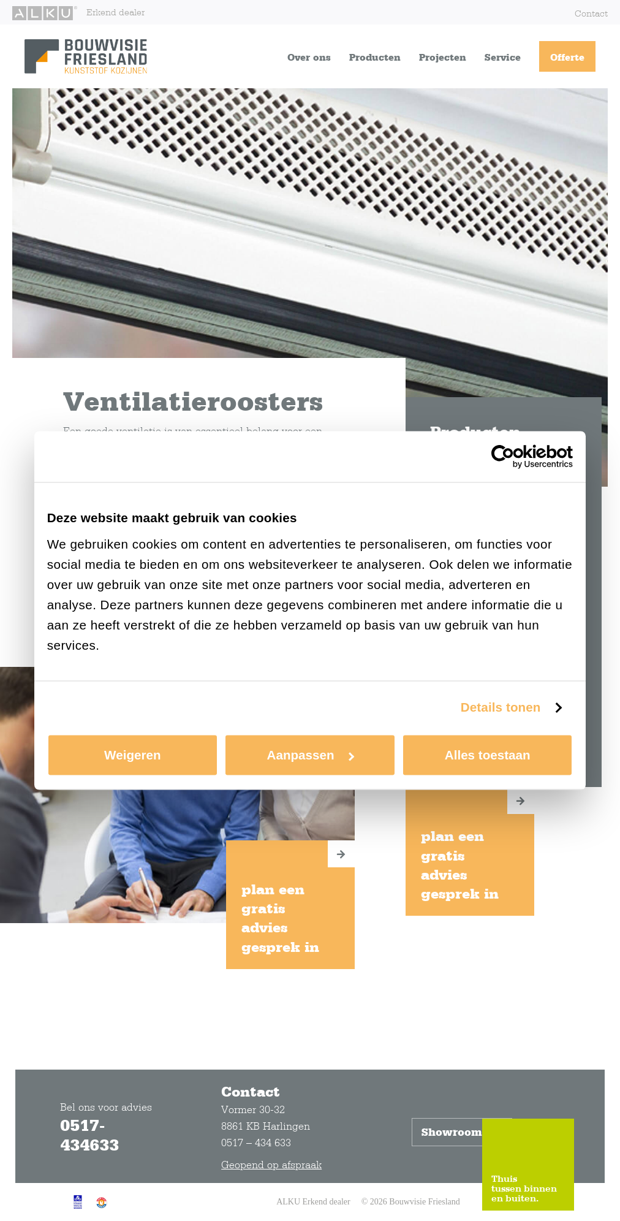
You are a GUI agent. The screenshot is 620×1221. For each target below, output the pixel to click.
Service (503, 57)
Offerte (567, 57)
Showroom (462, 1132)
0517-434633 (89, 1134)
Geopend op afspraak (271, 1164)
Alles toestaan (488, 755)
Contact (591, 13)
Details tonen (501, 708)
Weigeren (132, 755)
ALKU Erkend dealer (313, 1201)
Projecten (442, 57)
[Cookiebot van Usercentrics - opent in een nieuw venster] (519, 456)
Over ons (309, 57)
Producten (375, 57)
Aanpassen (311, 755)
